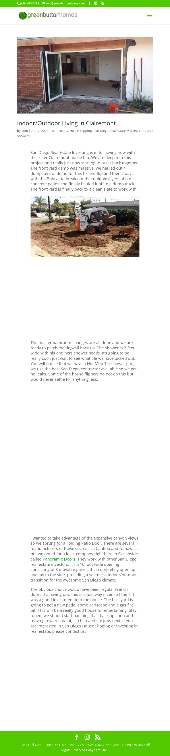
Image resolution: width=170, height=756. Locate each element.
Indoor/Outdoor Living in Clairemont (66, 123)
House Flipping (81, 131)
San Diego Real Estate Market (115, 131)
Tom (24, 131)
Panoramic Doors (59, 559)
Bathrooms (60, 131)
